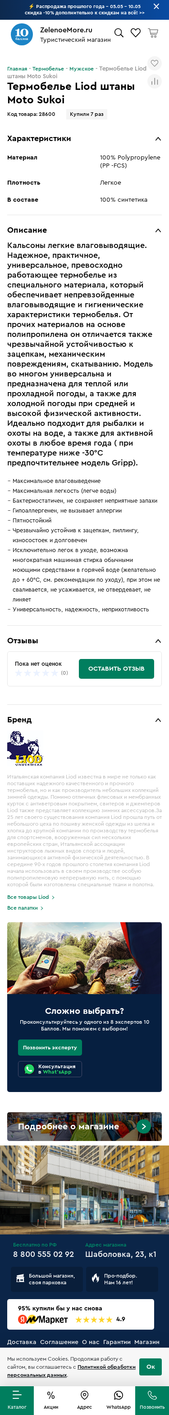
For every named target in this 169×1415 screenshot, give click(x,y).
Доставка (22, 1342)
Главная (17, 68)
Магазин (147, 1342)
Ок (150, 1367)
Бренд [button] (19, 720)
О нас (91, 1342)
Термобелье (48, 68)
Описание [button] (27, 230)
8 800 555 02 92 (43, 1254)
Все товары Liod (28, 897)
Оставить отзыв (116, 669)
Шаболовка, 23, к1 (120, 1254)
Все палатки (22, 908)
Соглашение (59, 1342)
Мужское (81, 68)
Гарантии (117, 1342)
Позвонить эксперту (50, 1047)
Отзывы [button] (22, 641)
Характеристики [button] (39, 138)
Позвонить (152, 1407)
